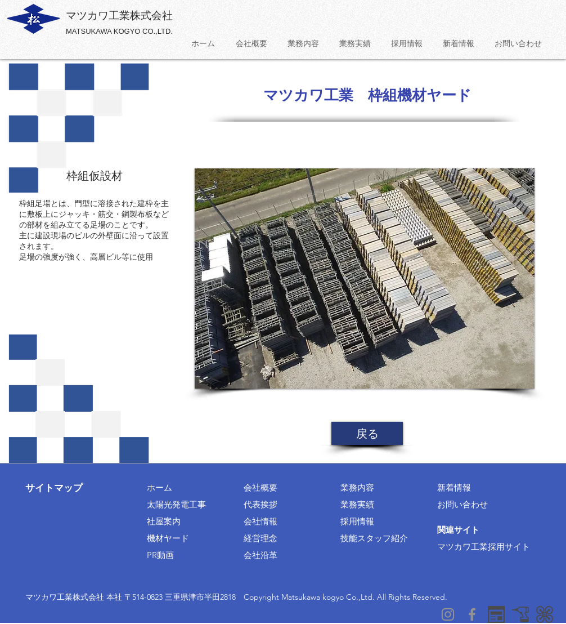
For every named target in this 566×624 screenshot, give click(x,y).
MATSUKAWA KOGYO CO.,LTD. (119, 31)
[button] (364, 278)
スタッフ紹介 (382, 538)
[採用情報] (496, 614)
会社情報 (260, 521)
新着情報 (454, 487)
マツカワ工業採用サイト (483, 546)
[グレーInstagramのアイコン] (447, 614)
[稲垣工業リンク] (520, 614)
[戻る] (367, 433)
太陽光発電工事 (176, 504)
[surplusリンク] (544, 614)
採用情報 (357, 521)
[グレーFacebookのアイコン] (472, 614)
